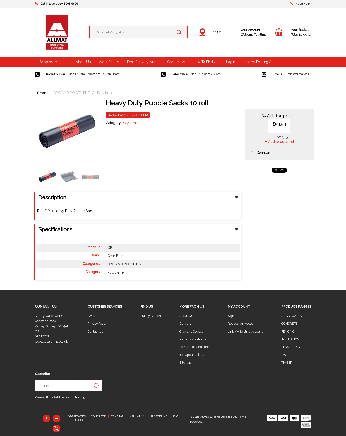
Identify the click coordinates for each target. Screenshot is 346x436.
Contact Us (176, 62)
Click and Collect (191, 331)
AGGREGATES (291, 316)
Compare (260, 152)
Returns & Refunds (192, 339)
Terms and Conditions (194, 347)
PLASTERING (290, 347)
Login (230, 62)
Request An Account (242, 323)
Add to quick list (279, 142)
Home (42, 93)
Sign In (232, 316)
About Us (83, 62)
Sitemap (185, 362)
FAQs (91, 316)
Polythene (105, 93)
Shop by (46, 62)
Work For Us (109, 62)
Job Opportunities (191, 355)
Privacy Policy (97, 323)
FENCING (288, 331)
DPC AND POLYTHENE (72, 93)
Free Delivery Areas (143, 62)
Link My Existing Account (262, 62)
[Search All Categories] (138, 32)
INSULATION (290, 339)
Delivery (185, 323)
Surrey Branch (150, 316)
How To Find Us (205, 62)
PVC (284, 355)
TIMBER (286, 362)
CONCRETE (289, 323)
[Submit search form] (179, 32)
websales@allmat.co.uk (51, 341)
